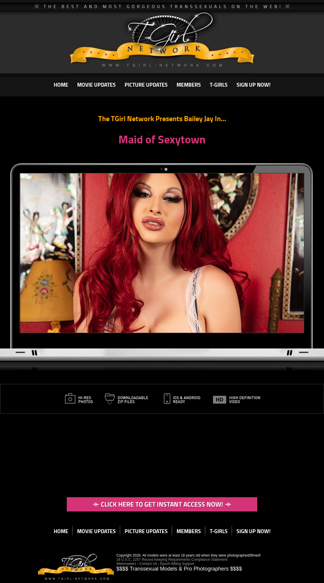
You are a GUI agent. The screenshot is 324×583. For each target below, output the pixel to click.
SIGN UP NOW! (253, 84)
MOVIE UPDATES (96, 84)
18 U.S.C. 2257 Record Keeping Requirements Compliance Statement (171, 559)
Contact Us (148, 564)
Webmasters (126, 564)
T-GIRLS (219, 84)
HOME (61, 84)
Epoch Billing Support (177, 564)
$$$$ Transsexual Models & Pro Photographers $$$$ (179, 569)
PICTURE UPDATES (146, 84)
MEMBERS (189, 84)
